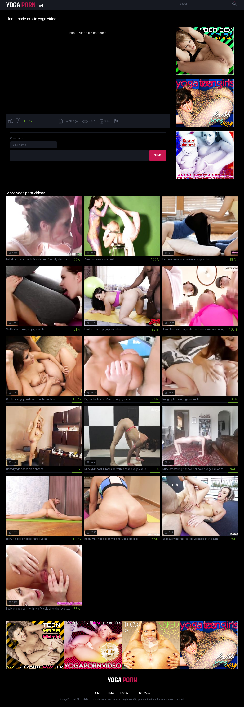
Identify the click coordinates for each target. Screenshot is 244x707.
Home (97, 693)
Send (157, 155)
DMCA (124, 693)
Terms (110, 693)
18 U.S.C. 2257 (141, 693)
